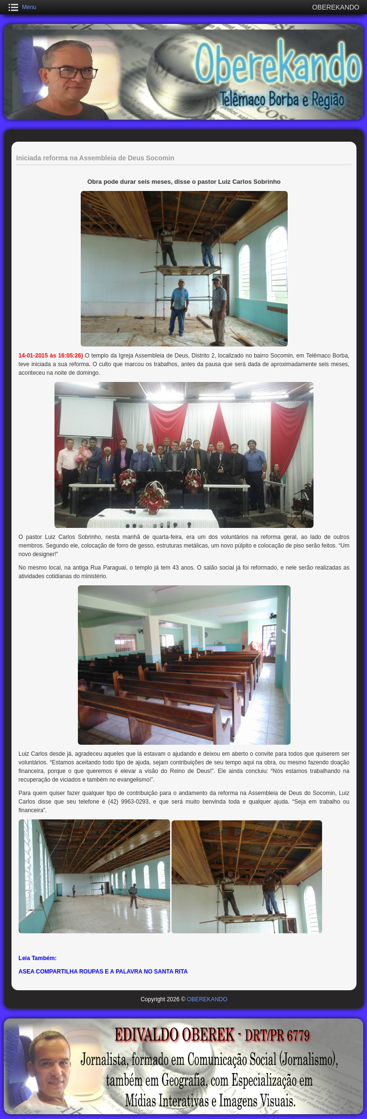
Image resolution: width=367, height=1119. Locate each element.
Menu (29, 7)
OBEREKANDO (207, 999)
